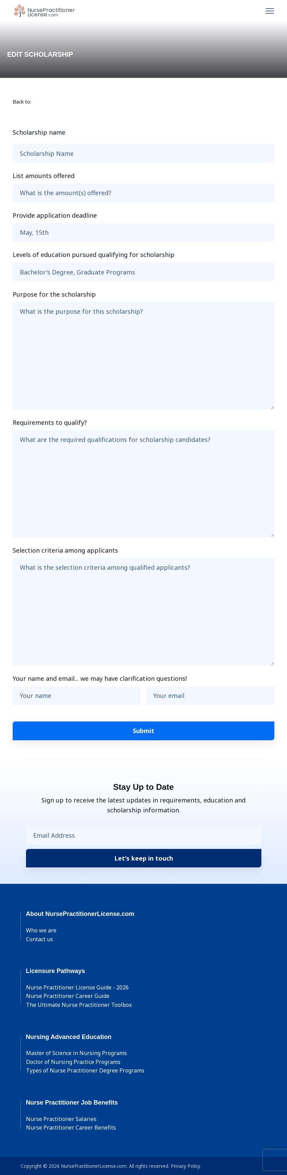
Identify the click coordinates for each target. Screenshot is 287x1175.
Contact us (39, 939)
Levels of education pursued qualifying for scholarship (93, 255)
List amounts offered (44, 176)
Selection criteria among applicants (65, 550)
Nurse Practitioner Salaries (61, 1119)
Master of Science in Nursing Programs (76, 1053)
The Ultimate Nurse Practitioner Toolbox (79, 1005)
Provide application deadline (55, 215)
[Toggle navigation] (270, 11)
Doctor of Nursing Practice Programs (73, 1062)
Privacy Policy (185, 1166)
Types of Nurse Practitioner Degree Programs (85, 1070)
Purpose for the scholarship (54, 294)
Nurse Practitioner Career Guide (67, 996)
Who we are (41, 930)
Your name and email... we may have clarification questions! (100, 678)
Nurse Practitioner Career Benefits (71, 1127)
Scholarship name (39, 132)
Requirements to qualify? (50, 422)
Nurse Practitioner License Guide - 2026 (77, 987)
